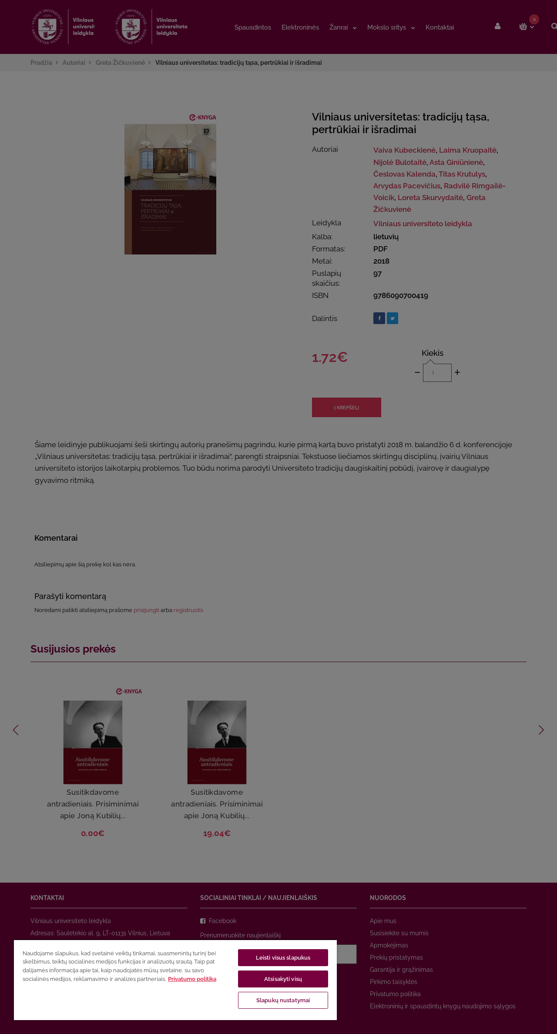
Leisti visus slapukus (283, 957)
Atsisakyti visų (283, 979)
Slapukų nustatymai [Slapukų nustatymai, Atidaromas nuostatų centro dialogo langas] (283, 1000)
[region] (175, 979)
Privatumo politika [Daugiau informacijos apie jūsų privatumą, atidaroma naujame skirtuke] (192, 979)
